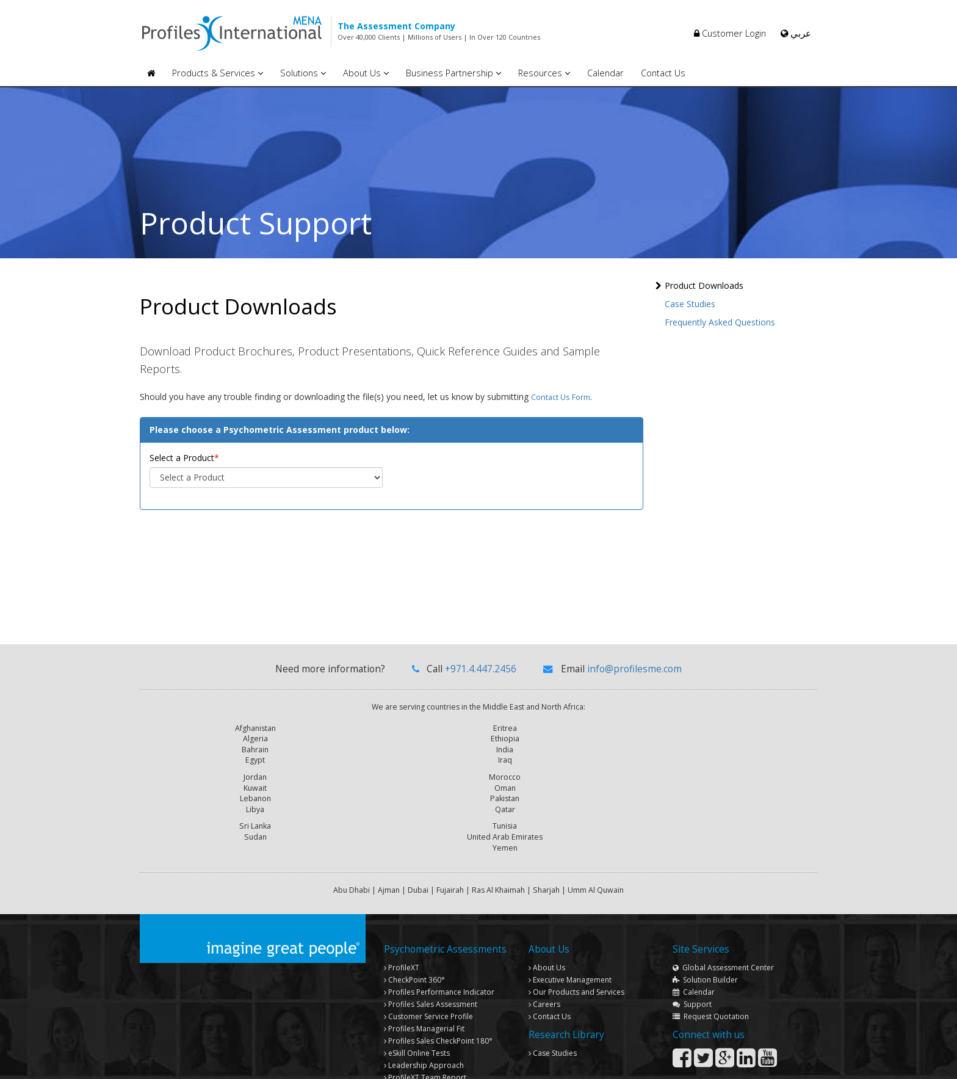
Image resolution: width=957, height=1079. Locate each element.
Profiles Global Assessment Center (446, 1008)
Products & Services (217, 73)
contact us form (560, 403)
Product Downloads (704, 285)
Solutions (303, 73)
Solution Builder (705, 898)
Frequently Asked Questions (720, 322)
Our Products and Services (576, 910)
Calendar (605, 73)
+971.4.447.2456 (480, 674)
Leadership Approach (424, 983)
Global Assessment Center (723, 886)
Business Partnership (453, 73)
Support (692, 922)
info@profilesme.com (634, 674)
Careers (544, 922)
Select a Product (182, 463)
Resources (544, 73)
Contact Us (663, 73)
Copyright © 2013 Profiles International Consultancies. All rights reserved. (486, 1062)
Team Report (425, 995)
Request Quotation (711, 934)
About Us (366, 73)
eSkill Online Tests (417, 971)
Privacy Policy (789, 1062)
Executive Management (570, 898)
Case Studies (690, 304)
